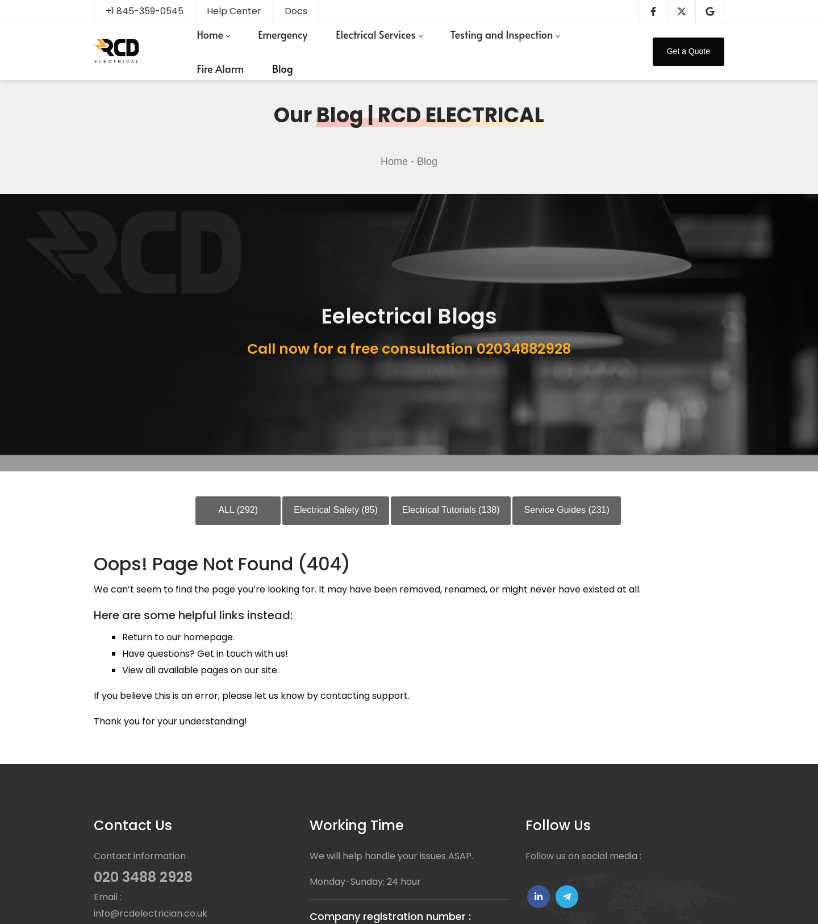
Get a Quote (688, 51)
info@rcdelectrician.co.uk (150, 913)
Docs (296, 11)
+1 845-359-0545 (144, 11)
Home (394, 161)
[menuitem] (213, 35)
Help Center (234, 11)
